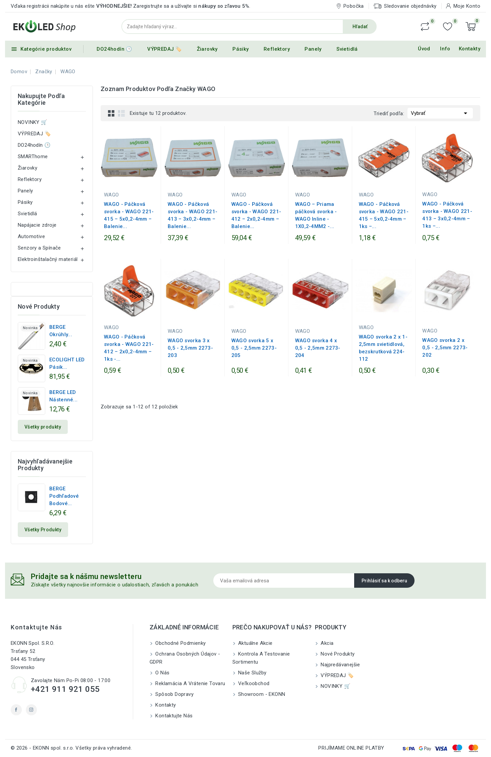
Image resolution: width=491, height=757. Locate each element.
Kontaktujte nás (36, 627)
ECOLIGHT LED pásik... (67, 363)
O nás (161, 673)
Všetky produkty (42, 427)
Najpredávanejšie (339, 665)
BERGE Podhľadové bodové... (64, 496)
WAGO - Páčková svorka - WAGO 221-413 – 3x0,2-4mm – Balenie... (192, 215)
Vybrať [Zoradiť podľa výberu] (440, 112)
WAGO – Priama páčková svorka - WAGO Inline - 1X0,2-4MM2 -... (316, 215)
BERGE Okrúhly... (60, 331)
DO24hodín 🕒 (114, 49)
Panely (313, 49)
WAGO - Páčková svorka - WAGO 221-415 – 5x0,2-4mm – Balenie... (129, 215)
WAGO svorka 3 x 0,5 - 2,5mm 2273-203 (190, 348)
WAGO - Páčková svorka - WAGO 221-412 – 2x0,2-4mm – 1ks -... (129, 348)
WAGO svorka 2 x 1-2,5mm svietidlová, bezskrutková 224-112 (383, 348)
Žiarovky (207, 49)
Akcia (326, 643)
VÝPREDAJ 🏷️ (164, 49)
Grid (111, 113)
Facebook (16, 709)
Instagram (31, 709)
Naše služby (252, 673)
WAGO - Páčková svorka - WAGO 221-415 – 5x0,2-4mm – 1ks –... (383, 215)
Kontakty (469, 49)
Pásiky (240, 49)
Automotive (31, 236)
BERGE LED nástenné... (63, 396)
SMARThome (33, 156)
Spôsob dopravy (174, 694)
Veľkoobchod (253, 683)
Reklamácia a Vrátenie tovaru (189, 683)
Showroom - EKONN (261, 694)
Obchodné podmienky (180, 643)
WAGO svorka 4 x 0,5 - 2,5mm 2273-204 (317, 348)
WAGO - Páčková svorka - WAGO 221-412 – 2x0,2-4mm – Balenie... (256, 215)
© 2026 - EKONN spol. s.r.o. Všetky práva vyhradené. (71, 748)
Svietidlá (347, 49)
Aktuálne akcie (255, 643)
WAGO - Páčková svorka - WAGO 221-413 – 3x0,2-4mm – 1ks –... (447, 215)
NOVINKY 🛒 (33, 122)
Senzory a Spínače (39, 248)
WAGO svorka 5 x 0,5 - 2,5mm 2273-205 (254, 348)
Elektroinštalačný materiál (47, 259)
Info (445, 49)
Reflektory (277, 49)
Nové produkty (337, 654)
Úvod (424, 49)
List (121, 113)
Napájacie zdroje (37, 225)
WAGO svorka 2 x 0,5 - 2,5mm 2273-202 (445, 347)
